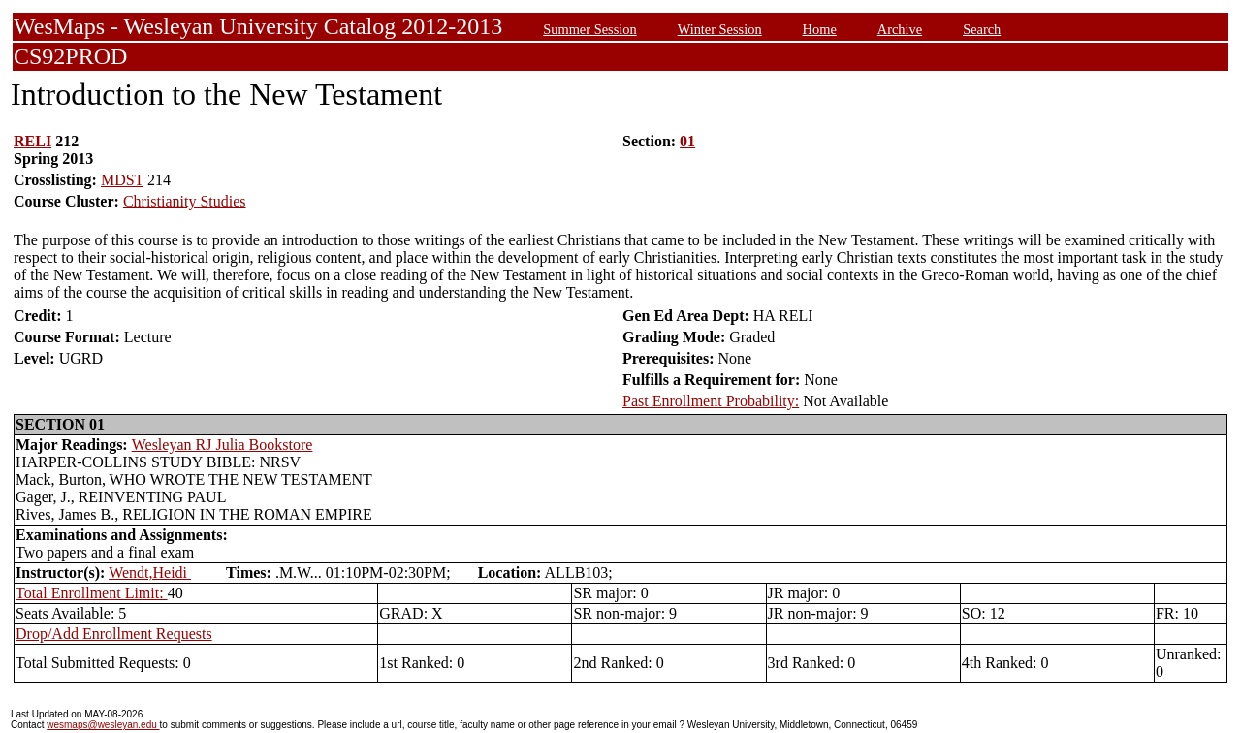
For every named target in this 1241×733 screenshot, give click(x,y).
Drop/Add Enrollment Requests (114, 633)
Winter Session (720, 29)
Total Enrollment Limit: (92, 593)
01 (687, 141)
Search (982, 29)
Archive (899, 29)
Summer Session (589, 29)
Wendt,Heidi (150, 572)
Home (820, 29)
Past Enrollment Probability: (710, 401)
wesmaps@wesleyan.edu (103, 724)
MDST (122, 180)
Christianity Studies (184, 201)
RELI (32, 141)
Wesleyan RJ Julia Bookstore (222, 444)
